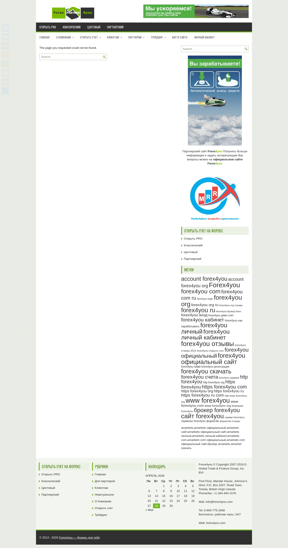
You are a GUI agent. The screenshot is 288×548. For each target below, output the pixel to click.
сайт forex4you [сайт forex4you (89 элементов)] (202, 416)
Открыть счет (92, 35)
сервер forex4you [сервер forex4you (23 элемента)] (235, 417)
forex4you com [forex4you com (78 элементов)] (200, 291)
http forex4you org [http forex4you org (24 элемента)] (213, 382)
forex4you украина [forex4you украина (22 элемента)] (229, 377)
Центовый (93, 27)
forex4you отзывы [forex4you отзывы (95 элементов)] (207, 343)
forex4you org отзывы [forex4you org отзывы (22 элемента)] (231, 305)
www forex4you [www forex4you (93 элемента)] (208, 400)
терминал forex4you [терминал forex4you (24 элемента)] (193, 421)
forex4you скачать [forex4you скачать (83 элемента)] (206, 371)
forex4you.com (215, 523)
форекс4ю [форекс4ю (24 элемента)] (212, 421)
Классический (72, 27)
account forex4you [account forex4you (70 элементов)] (204, 279)
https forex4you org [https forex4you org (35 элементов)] (197, 391)
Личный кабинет (204, 37)
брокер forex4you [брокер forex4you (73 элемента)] (217, 410)
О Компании (66, 35)
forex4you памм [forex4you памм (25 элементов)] (191, 366)
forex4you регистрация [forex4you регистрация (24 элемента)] (215, 366)
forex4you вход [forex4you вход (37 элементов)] (194, 315)
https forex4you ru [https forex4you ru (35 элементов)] (229, 391)
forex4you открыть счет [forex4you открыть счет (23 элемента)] (210, 350)
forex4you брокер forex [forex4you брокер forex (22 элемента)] (228, 311)
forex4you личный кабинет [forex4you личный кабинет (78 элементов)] (205, 334)
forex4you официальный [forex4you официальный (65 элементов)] (215, 353)
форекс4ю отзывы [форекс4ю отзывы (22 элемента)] (230, 421)
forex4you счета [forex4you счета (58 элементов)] (199, 377)
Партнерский (115, 27)
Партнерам (137, 35)
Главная (44, 37)
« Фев (149, 510)
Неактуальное (104, 494)
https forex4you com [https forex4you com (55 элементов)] (224, 387)
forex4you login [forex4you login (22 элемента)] (205, 298)
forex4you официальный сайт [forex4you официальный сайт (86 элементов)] (213, 358)
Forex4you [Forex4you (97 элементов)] (224, 285)
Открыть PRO (47, 27)
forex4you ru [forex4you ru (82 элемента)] (198, 310)
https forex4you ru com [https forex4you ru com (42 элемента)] (202, 395)
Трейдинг (160, 35)
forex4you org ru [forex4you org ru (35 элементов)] (204, 305)
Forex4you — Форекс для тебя (79, 537)
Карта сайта (179, 37)
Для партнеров (105, 481)
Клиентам (116, 35)
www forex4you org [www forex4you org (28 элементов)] (218, 405)
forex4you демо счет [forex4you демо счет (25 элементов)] (221, 315)
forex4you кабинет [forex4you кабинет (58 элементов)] (202, 320)
